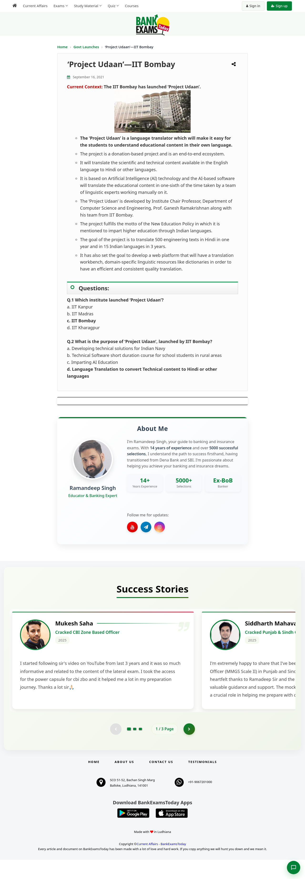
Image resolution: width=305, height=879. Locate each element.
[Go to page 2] (134, 748)
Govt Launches (86, 46)
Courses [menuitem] (131, 5)
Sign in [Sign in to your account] (253, 6)
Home (62, 46)
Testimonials (202, 781)
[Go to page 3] (140, 748)
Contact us (161, 781)
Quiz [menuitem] (111, 5)
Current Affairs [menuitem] (35, 5)
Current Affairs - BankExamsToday (161, 863)
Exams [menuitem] (58, 5)
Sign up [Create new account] (279, 6)
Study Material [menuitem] (86, 5)
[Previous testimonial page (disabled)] (116, 748)
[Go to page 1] (129, 748)
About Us (124, 781)
